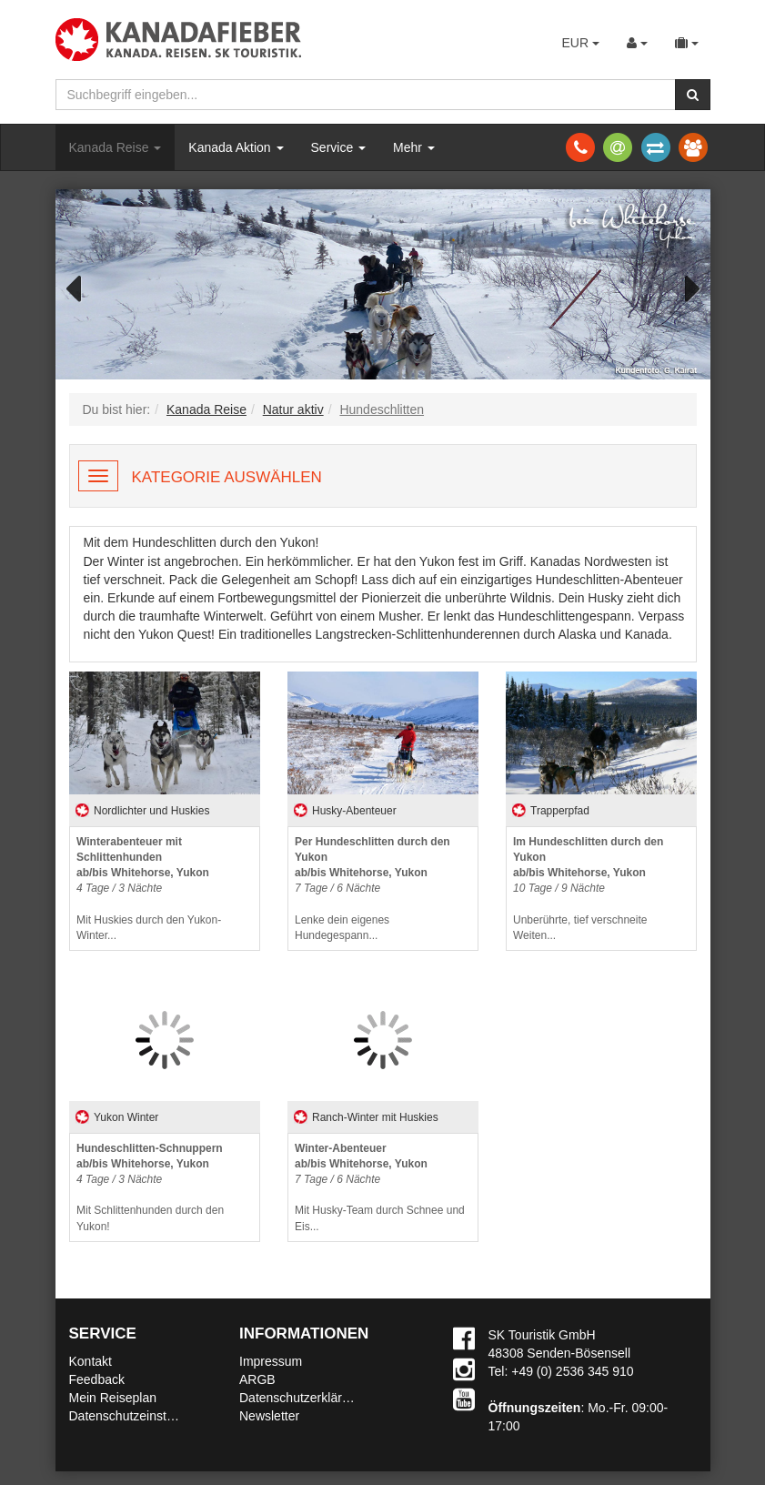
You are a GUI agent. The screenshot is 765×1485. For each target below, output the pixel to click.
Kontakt (90, 1361)
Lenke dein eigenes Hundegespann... (372, 888)
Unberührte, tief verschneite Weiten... (588, 888)
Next (683, 287)
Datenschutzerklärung (301, 1397)
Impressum (270, 1361)
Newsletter (269, 1416)
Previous (83, 287)
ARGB (257, 1379)
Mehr (414, 147)
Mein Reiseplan (113, 1397)
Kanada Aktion (235, 147)
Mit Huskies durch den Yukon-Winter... (148, 888)
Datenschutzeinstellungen (142, 1416)
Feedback (97, 1379)
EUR (580, 42)
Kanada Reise (115, 147)
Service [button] (339, 147)
